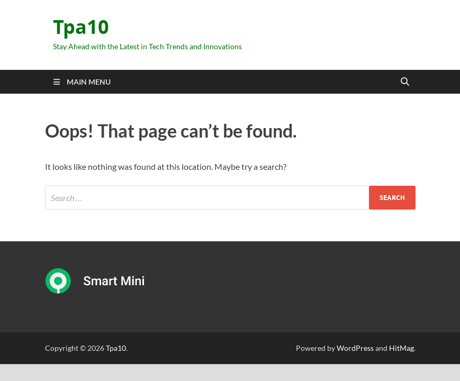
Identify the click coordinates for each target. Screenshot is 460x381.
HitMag (401, 347)
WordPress (355, 347)
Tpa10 (81, 27)
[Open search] (405, 82)
